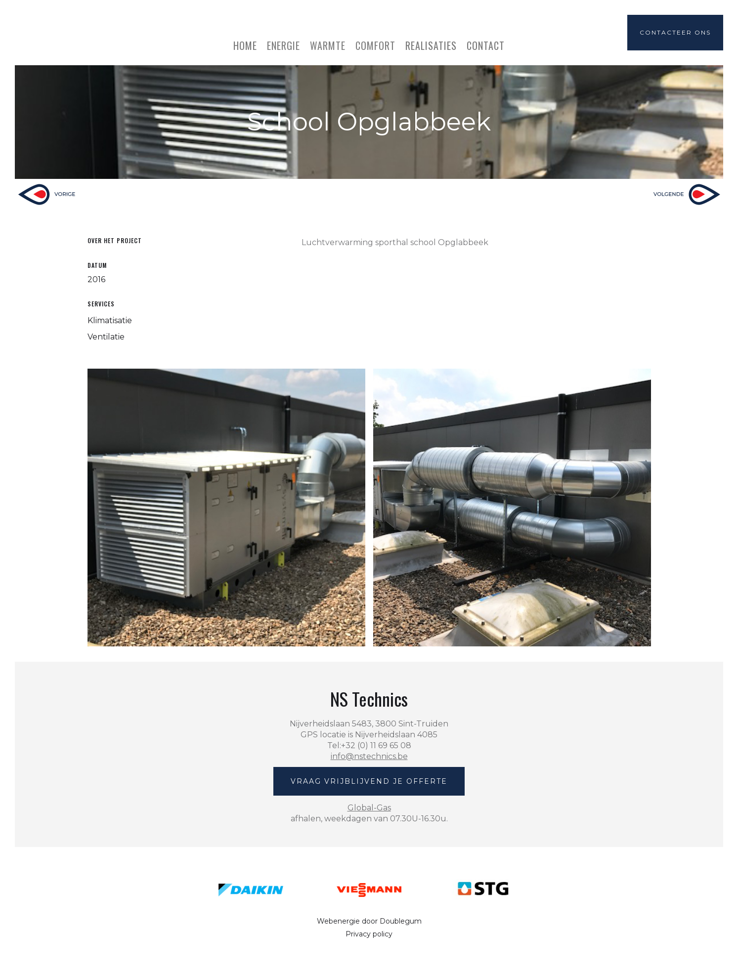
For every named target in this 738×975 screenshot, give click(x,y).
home (245, 44)
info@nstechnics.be (369, 756)
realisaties (431, 44)
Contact (486, 44)
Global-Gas (369, 807)
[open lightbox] (226, 507)
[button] (283, 40)
